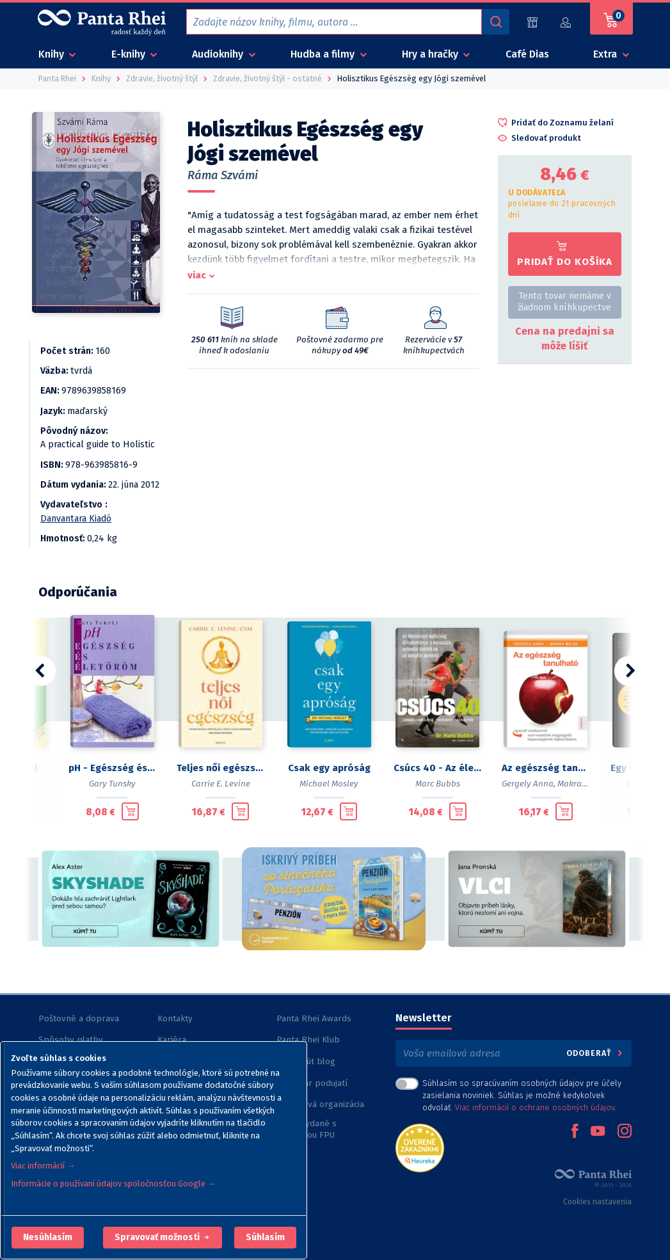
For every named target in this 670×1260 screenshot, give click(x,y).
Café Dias (527, 54)
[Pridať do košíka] (130, 811)
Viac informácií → (43, 1165)
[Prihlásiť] (566, 22)
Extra (606, 54)
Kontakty (175, 1018)
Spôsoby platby (70, 1039)
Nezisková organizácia (320, 1104)
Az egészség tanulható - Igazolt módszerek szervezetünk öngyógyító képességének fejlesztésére (545, 768)
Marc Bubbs (437, 783)
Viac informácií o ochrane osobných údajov (534, 1107)
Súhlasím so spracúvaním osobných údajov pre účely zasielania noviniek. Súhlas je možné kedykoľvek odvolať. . (521, 1095)
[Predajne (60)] (532, 22)
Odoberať (595, 1053)
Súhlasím (265, 1237)
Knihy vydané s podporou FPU (306, 1129)
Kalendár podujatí (311, 1083)
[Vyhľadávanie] (495, 22)
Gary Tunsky (112, 783)
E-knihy (129, 54)
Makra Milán (581, 783)
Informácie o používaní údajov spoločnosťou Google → (113, 1183)
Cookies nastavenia (597, 1201)
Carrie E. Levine (220, 783)
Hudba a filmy (324, 54)
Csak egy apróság (329, 768)
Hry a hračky (431, 54)
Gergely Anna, (528, 783)
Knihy (52, 54)
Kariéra (171, 1039)
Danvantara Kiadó (75, 518)
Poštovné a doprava (78, 1018)
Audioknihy (219, 54)
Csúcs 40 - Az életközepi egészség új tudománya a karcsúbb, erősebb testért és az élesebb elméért (437, 768)
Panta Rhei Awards (313, 1018)
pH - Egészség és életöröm (112, 768)
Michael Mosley (328, 783)
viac (196, 275)
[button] (48, 1237)
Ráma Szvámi (222, 175)
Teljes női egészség (220, 768)
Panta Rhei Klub (308, 1039)
